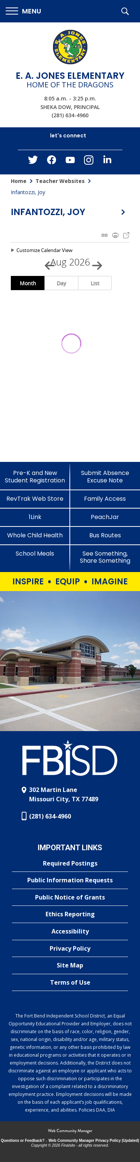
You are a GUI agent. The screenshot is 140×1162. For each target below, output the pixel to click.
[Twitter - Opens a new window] (33, 161)
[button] (23, 11)
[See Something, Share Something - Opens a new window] (105, 557)
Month (28, 283)
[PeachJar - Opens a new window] (105, 517)
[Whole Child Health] (35, 535)
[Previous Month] (46, 262)
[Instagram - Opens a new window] (89, 162)
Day (61, 283)
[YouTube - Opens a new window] (70, 161)
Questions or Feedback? (22, 1140)
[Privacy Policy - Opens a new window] (70, 948)
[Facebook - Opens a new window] (51, 162)
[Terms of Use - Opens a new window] (70, 982)
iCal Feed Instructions (105, 235)
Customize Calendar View (44, 250)
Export (126, 235)
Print (115, 235)
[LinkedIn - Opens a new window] (107, 161)
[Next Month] (93, 262)
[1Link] (35, 517)
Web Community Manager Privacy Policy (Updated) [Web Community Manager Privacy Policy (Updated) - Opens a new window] (94, 1140)
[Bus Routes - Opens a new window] (105, 535)
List (95, 283)
